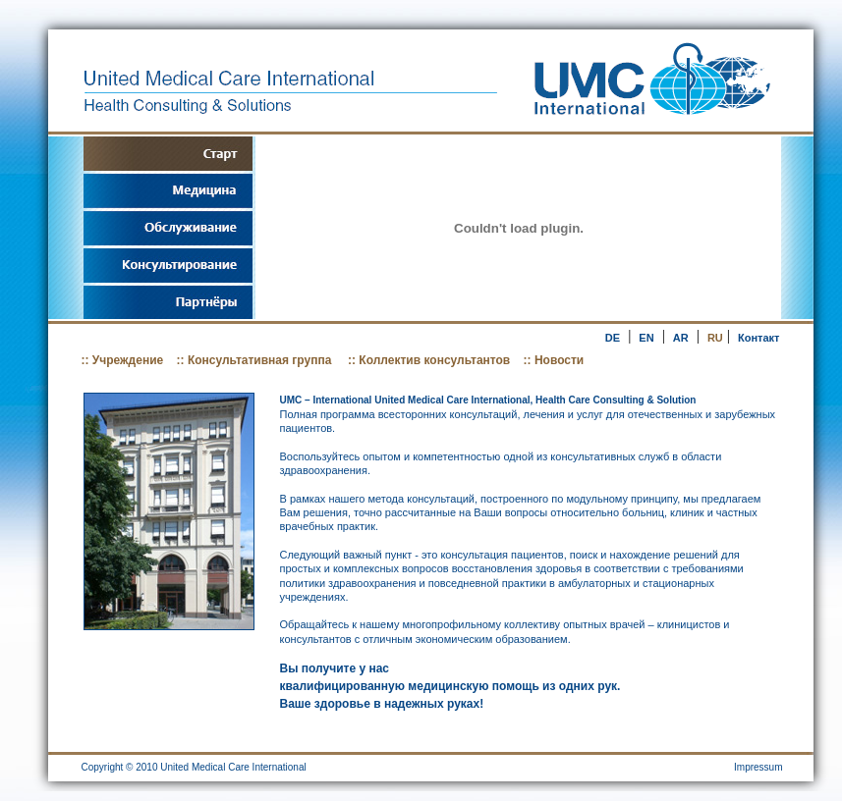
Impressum (758, 767)
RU (715, 338)
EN (646, 338)
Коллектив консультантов (433, 360)
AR (681, 338)
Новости (559, 360)
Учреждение (127, 360)
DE (612, 338)
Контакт (758, 338)
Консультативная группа (261, 360)
